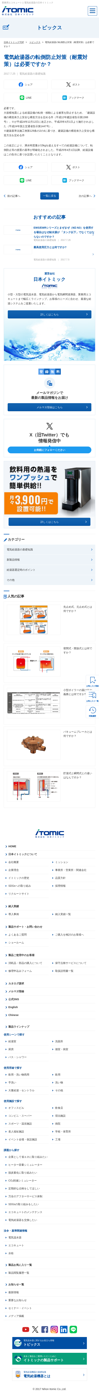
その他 (11, 579)
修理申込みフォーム (20, 970)
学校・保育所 (63, 1131)
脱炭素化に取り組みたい (22, 1172)
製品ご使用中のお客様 (21, 955)
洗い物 (59, 1082)
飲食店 (59, 1107)
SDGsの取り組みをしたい (23, 1204)
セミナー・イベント (20, 1308)
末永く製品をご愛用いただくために (52, 1359)
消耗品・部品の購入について (25, 962)
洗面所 (59, 1041)
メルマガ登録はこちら (50, 407)
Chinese (13, 1015)
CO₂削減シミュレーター (22, 1180)
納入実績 (13, 906)
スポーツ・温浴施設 (20, 1123)
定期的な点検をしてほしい (24, 1188)
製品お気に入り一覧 (20, 1264)
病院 (57, 1123)
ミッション (61, 862)
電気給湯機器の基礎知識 (52, 1375)
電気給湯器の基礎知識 (20, 549)
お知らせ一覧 (16, 1284)
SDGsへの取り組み (19, 885)
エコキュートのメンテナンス (25, 1212)
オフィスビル (16, 1107)
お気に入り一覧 (92, 701)
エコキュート (16, 1245)
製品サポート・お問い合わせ (25, 926)
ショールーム (16, 942)
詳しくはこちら (49, 314)
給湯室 (12, 1041)
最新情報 (13, 1292)
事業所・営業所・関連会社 (71, 869)
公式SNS (13, 999)
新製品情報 (13, 559)
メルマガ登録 (16, 991)
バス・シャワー (17, 1057)
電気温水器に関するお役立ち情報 (52, 1343)
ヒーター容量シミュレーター (25, 1164)
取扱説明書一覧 (64, 970)
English (13, 1007)
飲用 (57, 1074)
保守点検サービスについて (71, 962)
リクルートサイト (18, 893)
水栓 (11, 1253)
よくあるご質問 (17, 934)
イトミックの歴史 (18, 877)
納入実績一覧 (63, 914)
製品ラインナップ (18, 1026)
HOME (12, 846)
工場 (57, 1139)
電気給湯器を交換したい (22, 1219)
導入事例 (13, 914)
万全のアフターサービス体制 (25, 1196)
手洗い (12, 1082)
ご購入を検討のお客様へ (69, 934)
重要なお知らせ (17, 1300)
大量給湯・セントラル (21, 1090)
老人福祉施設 (16, 1131)
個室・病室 (61, 1049)
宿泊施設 (60, 1115)
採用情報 (60, 885)
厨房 (11, 1049)
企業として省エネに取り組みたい (28, 1156)
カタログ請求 (16, 983)
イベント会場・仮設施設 (22, 1139)
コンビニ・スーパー (20, 1115)
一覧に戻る (49, 195)
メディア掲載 (16, 1315)
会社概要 (13, 862)
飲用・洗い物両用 (18, 1074)
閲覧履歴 (92, 716)
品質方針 (60, 877)
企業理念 (13, 869)
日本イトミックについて (22, 854)
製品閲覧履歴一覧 (18, 1272)
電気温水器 (14, 1237)
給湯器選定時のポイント (21, 569)
